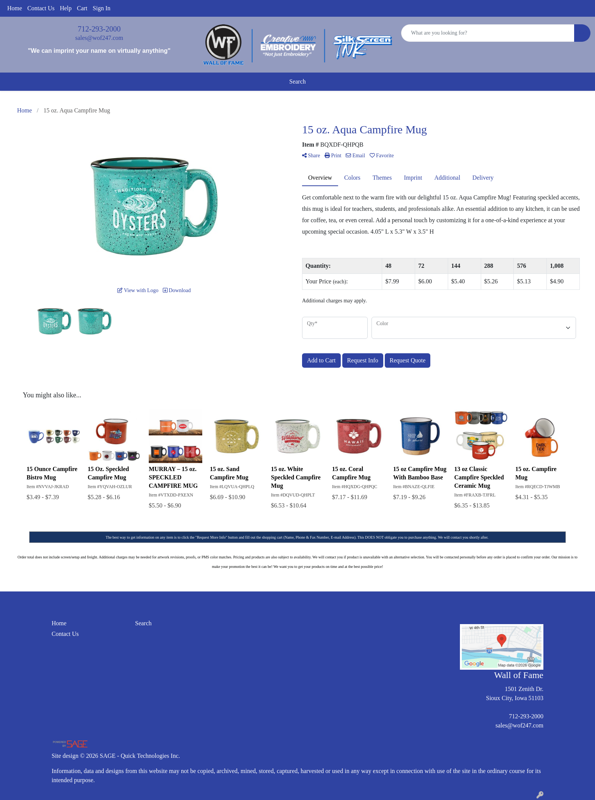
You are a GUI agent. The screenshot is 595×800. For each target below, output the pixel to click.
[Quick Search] (488, 33)
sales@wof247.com (99, 38)
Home (14, 8)
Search (297, 81)
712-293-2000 (99, 29)
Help (66, 8)
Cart (82, 8)
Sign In (101, 8)
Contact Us (41, 8)
